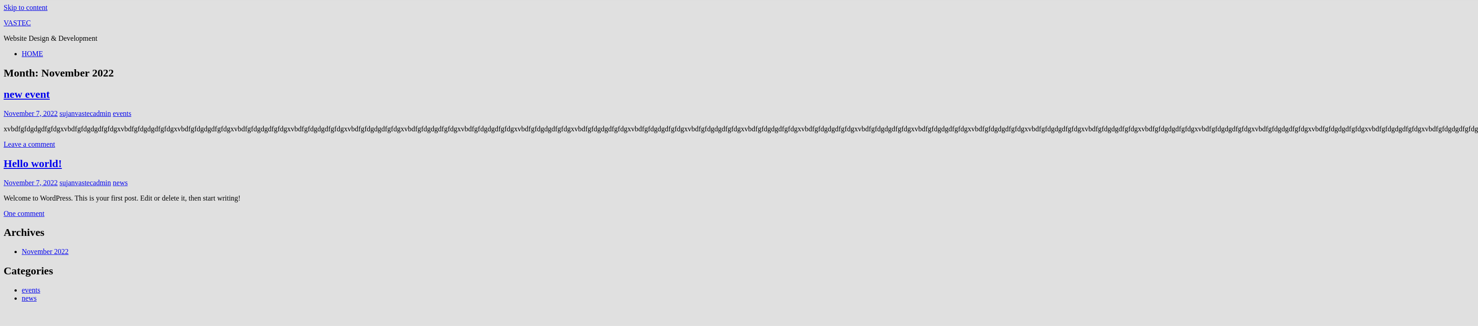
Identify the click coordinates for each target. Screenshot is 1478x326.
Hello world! (33, 163)
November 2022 (45, 251)
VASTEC (17, 23)
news (120, 183)
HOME (32, 54)
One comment (24, 213)
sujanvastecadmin (85, 113)
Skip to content (26, 7)
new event (27, 94)
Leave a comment (29, 144)
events (122, 113)
